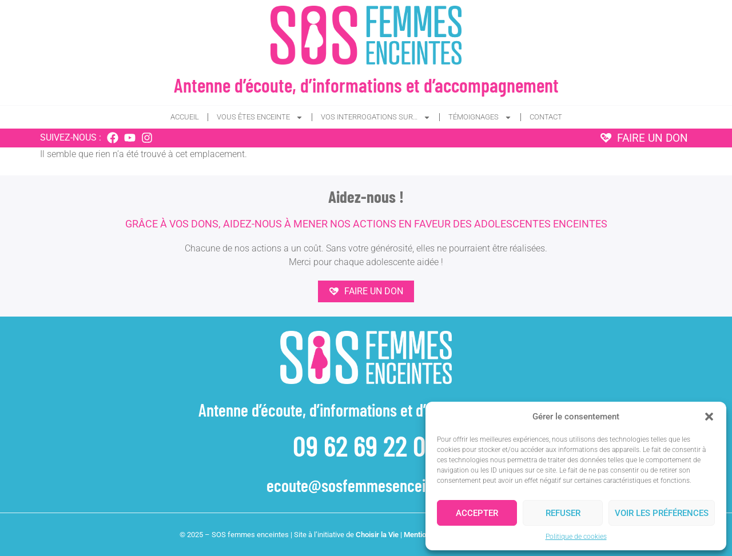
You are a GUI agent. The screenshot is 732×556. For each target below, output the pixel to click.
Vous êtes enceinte (260, 117)
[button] (709, 416)
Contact (546, 117)
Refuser (563, 513)
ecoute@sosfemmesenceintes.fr (366, 485)
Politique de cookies (576, 537)
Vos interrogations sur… (376, 117)
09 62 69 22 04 (366, 445)
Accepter (477, 513)
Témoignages (480, 117)
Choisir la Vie (377, 534)
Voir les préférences (662, 513)
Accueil (184, 117)
